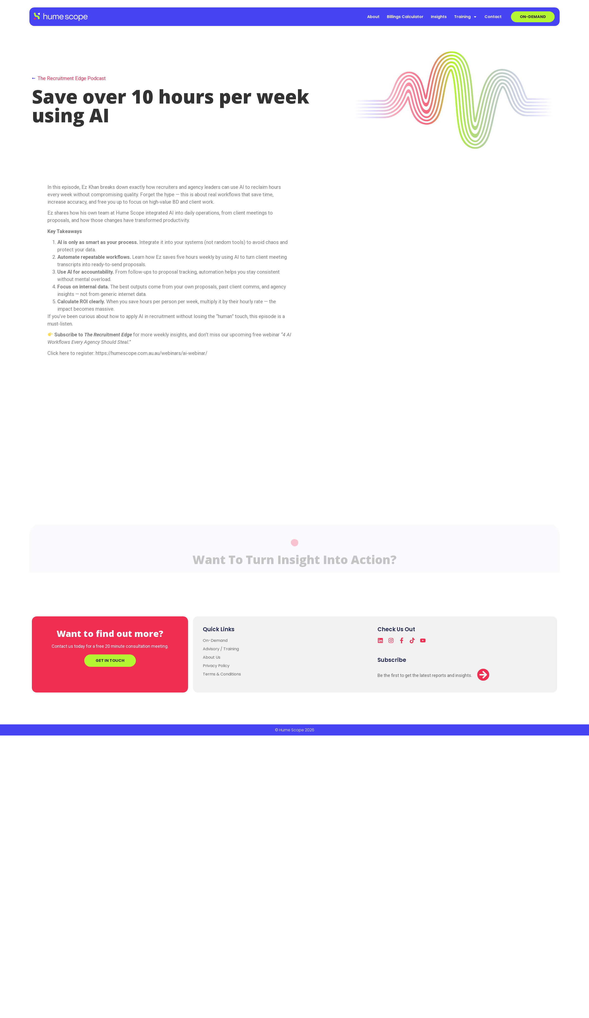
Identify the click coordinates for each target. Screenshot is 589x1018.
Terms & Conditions (222, 674)
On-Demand (215, 640)
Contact (493, 17)
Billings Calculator (405, 17)
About (373, 17)
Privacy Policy (216, 666)
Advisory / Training (221, 649)
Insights (439, 17)
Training (465, 16)
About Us (211, 657)
